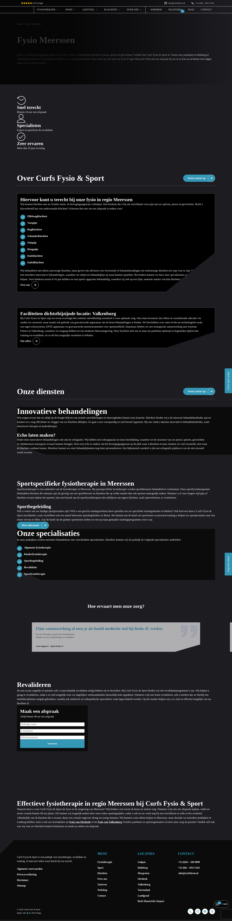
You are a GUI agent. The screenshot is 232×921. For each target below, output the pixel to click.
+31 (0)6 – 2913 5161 (189, 916)
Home (20, 24)
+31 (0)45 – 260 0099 (189, 911)
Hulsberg (201, 55)
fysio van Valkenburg (110, 871)
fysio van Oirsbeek (80, 871)
